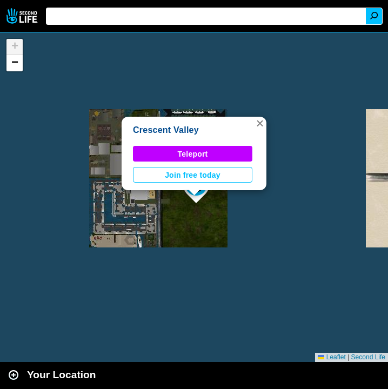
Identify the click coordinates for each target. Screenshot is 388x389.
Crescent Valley (166, 130)
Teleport (193, 154)
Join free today (192, 175)
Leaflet (331, 357)
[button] (259, 123)
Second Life (23, 16)
